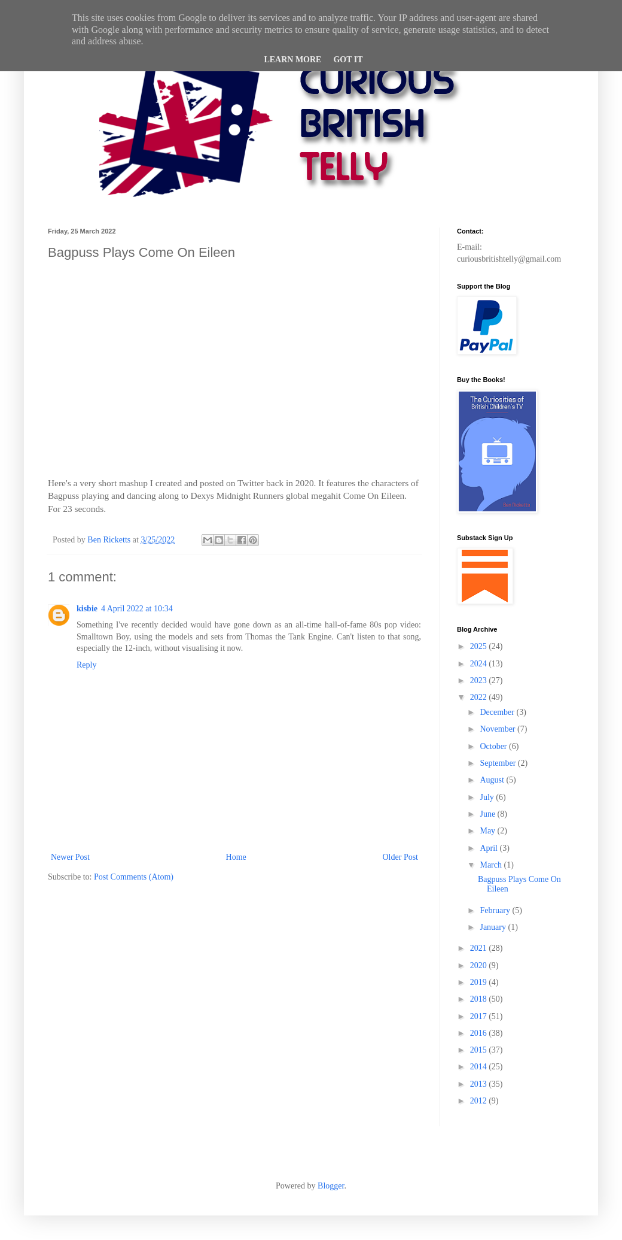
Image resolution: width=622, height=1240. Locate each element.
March (492, 864)
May (488, 830)
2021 (479, 948)
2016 (479, 1033)
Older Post (401, 857)
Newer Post (70, 857)
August (493, 779)
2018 (479, 999)
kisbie (87, 608)
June (488, 814)
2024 (479, 663)
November (498, 728)
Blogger (331, 1185)
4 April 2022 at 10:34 (137, 608)
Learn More (292, 59)
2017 (479, 1016)
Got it (347, 59)
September (498, 763)
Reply (86, 664)
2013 (479, 1084)
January (494, 927)
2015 (479, 1049)
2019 (479, 982)
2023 (479, 680)
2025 (479, 646)
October (494, 746)
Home (236, 857)
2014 (479, 1066)
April (489, 848)
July (488, 797)
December (498, 712)
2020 (479, 965)
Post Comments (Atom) (133, 876)
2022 (479, 697)
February (496, 910)
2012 (479, 1100)
